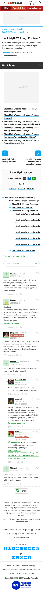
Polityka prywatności (10, 569)
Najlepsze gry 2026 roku (32, 530)
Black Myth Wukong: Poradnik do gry (24, 201)
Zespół (11, 573)
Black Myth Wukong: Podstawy (25, 204)
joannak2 (13, 300)
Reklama (37, 569)
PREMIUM (6, 8)
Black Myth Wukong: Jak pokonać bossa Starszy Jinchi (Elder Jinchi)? (21, 129)
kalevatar (18, 432)
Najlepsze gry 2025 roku (16, 533)
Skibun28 (14, 468)
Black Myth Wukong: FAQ (22, 207)
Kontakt (24, 573)
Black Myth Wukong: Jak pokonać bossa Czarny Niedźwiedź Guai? (21, 142)
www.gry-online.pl (8, 29)
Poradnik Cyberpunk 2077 (11, 530)
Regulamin (16, 566)
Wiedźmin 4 (31, 533)
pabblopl (18, 399)
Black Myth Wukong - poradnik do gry (15, 32)
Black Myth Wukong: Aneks (23, 250)
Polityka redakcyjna (29, 566)
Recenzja (30, 188)
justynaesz (14, 333)
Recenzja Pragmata (34, 8)
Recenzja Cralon (19, 8)
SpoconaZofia (20, 380)
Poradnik (21, 188)
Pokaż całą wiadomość (11, 323)
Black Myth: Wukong (21, 172)
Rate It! (21, 184)
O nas (9, 566)
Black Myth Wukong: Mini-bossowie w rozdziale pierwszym (20, 110)
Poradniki (20, 29)
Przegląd (12, 188)
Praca (18, 573)
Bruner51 (13, 273)
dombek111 (14, 362)
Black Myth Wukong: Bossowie (25, 211)
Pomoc (31, 573)
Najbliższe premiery (21, 537)
